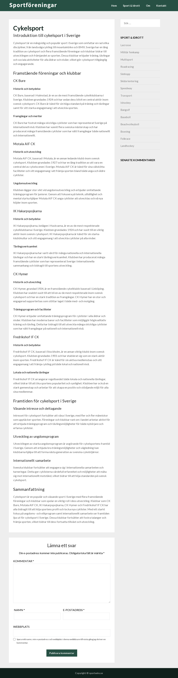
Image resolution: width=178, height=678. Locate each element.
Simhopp (125, 74)
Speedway (126, 88)
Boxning (125, 131)
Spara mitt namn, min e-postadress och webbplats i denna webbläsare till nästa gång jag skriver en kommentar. (61, 641)
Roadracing (127, 66)
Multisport (126, 59)
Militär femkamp (129, 52)
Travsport (126, 95)
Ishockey (125, 102)
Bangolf (125, 109)
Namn (19, 610)
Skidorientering (129, 81)
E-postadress (73, 610)
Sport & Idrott (131, 5)
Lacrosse (125, 45)
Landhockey (127, 145)
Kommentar (23, 561)
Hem (114, 5)
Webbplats (21, 626)
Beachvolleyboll (129, 124)
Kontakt (161, 5)
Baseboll (125, 117)
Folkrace (125, 138)
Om (148, 5)
